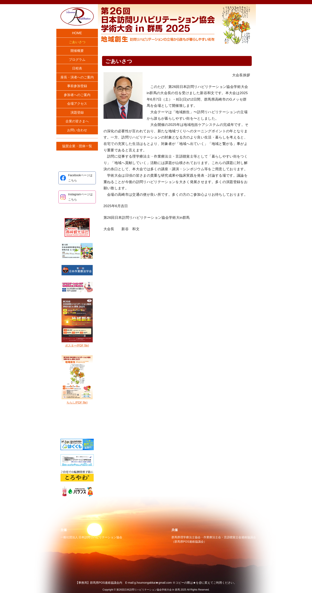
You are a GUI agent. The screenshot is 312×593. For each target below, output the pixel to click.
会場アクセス (77, 103)
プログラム (77, 59)
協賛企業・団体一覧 (77, 146)
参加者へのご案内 (77, 95)
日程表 (77, 68)
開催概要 (77, 50)
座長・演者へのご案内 (77, 77)
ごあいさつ (77, 42)
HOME (77, 33)
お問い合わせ (77, 130)
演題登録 (77, 112)
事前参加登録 (77, 86)
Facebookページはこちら (80, 178)
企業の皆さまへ (77, 121)
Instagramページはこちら (80, 197)
